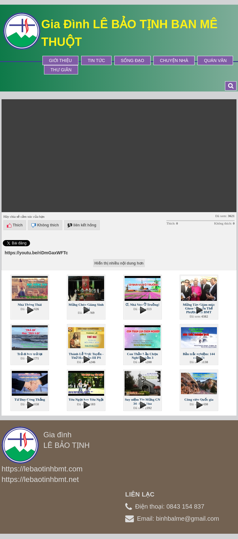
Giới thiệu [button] (60, 60)
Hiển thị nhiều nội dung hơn (119, 263)
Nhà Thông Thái (30, 304)
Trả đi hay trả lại (29, 354)
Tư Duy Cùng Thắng (30, 399)
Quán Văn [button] (215, 60)
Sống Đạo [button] (132, 60)
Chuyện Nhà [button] (174, 60)
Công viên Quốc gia (198, 399)
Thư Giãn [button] (61, 69)
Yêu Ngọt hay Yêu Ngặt (86, 399)
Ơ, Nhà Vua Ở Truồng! (142, 304)
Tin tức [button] (96, 60)
